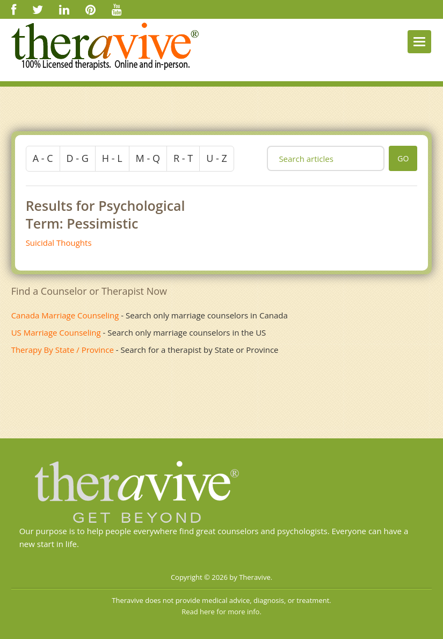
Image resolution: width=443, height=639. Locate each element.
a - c (43, 158)
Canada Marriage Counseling (65, 315)
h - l (112, 158)
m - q (148, 158)
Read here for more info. (221, 611)
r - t (183, 158)
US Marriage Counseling (56, 332)
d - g (78, 158)
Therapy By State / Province (62, 349)
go (403, 158)
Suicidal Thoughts (59, 242)
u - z (216, 158)
